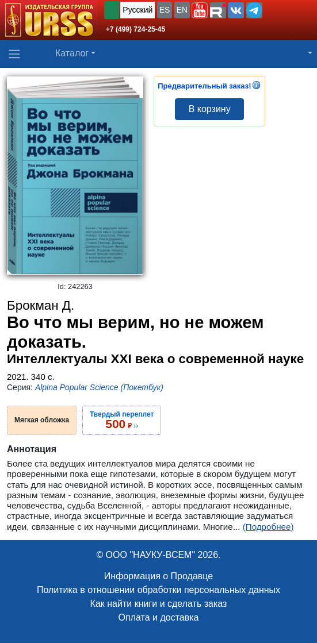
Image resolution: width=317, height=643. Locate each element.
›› (122, 420)
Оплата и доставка (159, 617)
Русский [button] (137, 9)
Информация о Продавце (158, 576)
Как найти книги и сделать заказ (158, 604)
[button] (200, 10)
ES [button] (164, 9)
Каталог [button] (72, 53)
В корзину (210, 109)
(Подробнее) (268, 527)
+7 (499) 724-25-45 (135, 29)
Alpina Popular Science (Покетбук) (99, 387)
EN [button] (182, 9)
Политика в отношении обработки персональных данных (158, 590)
